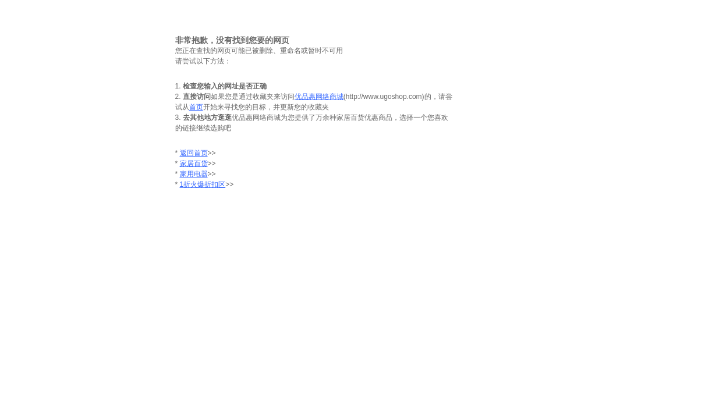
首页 (196, 107)
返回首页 (194, 153)
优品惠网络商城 (319, 97)
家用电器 (194, 174)
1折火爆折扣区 (203, 184)
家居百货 (194, 163)
